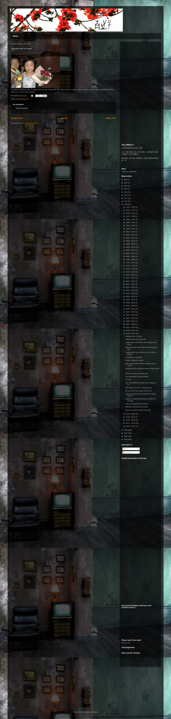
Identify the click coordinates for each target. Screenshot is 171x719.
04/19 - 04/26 (131, 303)
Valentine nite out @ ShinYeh (135, 339)
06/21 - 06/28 (131, 275)
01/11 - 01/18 (131, 423)
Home (15, 36)
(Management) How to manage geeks (138, 388)
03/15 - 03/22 (131, 318)
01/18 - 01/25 (131, 420)
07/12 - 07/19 (131, 266)
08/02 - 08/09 (131, 256)
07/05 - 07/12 (131, 269)
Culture (18, 99)
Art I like (128, 379)
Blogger (94, 712)
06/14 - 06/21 (131, 278)
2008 (126, 430)
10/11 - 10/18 (131, 225)
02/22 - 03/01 (131, 327)
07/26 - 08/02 (131, 259)
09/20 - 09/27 (131, 235)
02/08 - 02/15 (131, 333)
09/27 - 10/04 (131, 232)
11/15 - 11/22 (131, 210)
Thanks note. (126, 643)
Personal (25, 99)
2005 (126, 439)
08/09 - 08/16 (131, 253)
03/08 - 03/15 (131, 321)
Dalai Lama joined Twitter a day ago (138, 410)
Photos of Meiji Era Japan (134, 360)
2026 (126, 180)
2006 (126, 436)
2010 (126, 201)
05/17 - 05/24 (131, 290)
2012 (126, 195)
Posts (126, 449)
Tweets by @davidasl (129, 171)
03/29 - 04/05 (131, 312)
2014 (126, 192)
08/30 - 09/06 (131, 244)
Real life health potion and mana (136, 407)
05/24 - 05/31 (131, 287)
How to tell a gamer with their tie (136, 404)
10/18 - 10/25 (131, 222)
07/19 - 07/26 (131, 263)
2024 (126, 186)
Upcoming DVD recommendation (137, 376)
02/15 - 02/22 (131, 330)
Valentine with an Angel (133, 336)
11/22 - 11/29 (131, 207)
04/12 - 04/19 (131, 306)
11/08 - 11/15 (131, 213)
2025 (126, 183)
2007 (126, 433)
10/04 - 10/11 (131, 229)
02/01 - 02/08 (131, 414)
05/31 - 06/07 (131, 284)
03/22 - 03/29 (131, 315)
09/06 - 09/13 (131, 241)
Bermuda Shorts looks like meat (136, 373)
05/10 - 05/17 (131, 293)
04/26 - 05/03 (131, 300)
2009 (126, 204)
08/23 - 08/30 (131, 247)
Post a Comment (22, 108)
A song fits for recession (133, 357)
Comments (127, 452)
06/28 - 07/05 (131, 272)
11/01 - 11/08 (131, 216)
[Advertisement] (140, 58)
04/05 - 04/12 (131, 309)
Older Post (111, 118)
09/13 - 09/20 (131, 238)
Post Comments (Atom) (29, 123)
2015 (126, 189)
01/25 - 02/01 (131, 417)
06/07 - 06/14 (131, 281)
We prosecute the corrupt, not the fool (138, 391)
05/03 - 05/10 (131, 296)
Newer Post (17, 118)
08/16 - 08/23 (131, 250)
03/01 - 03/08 (131, 324)
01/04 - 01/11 (131, 426)
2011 (126, 198)
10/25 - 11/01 (131, 219)
